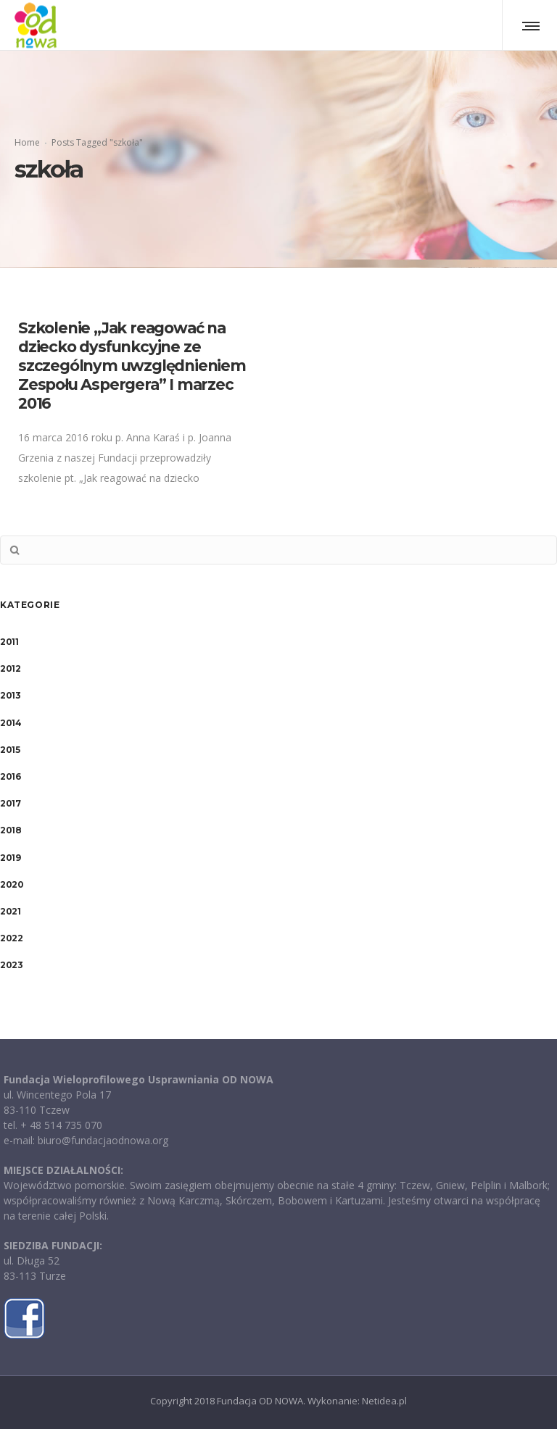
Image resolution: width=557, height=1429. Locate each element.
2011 (9, 641)
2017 (10, 803)
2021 (10, 911)
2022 (11, 938)
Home (27, 142)
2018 (10, 830)
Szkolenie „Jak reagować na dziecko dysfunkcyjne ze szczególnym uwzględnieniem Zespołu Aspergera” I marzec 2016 (132, 365)
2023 (11, 964)
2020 (11, 884)
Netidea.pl (384, 1400)
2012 (10, 668)
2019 (10, 857)
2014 (10, 722)
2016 (10, 776)
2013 (10, 695)
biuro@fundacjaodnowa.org (103, 1140)
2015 (10, 749)
